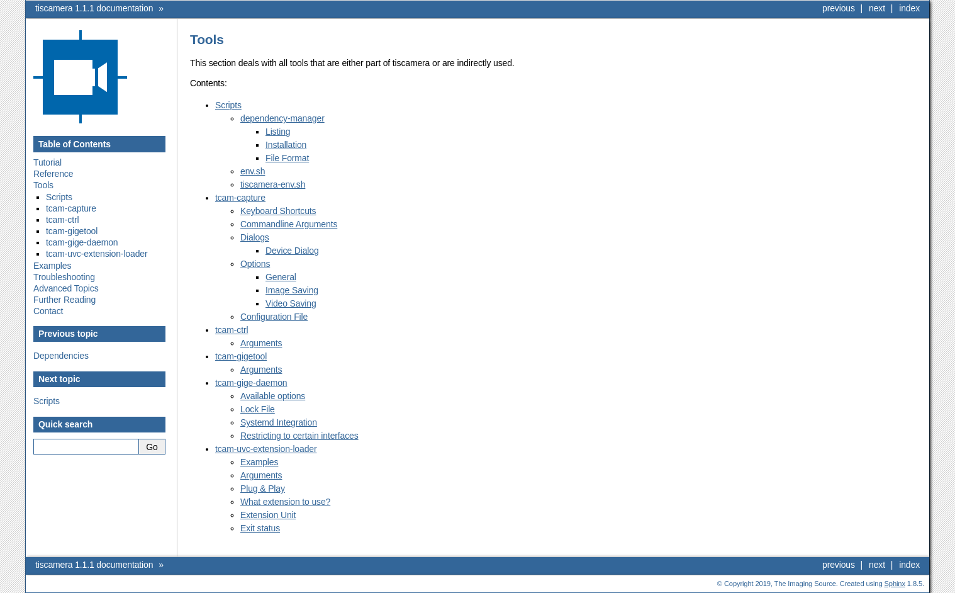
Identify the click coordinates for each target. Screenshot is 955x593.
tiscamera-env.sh (272, 184)
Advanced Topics (66, 288)
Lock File (257, 409)
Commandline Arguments (288, 224)
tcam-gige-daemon (82, 242)
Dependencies (61, 356)
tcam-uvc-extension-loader (96, 254)
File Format (287, 158)
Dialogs (254, 237)
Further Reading (64, 300)
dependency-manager (282, 118)
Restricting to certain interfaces (299, 436)
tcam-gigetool (72, 231)
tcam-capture (71, 208)
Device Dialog (292, 251)
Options (255, 264)
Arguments (261, 343)
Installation (285, 145)
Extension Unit (268, 515)
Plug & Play (262, 488)
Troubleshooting (64, 277)
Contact (48, 311)
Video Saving (290, 303)
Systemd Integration (278, 422)
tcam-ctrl (62, 220)
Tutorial (47, 162)
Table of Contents (74, 144)
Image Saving (291, 290)
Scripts (59, 197)
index (909, 8)
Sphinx (895, 583)
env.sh (252, 171)
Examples (52, 266)
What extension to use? (285, 502)
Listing (278, 132)
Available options (272, 396)
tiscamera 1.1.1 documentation (94, 8)
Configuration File (274, 317)
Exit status (260, 528)
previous (838, 8)
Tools (43, 185)
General (280, 277)
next (877, 8)
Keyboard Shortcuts (278, 211)
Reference (53, 174)
